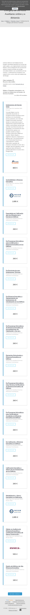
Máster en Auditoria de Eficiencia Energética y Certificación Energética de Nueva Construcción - (14, 531)
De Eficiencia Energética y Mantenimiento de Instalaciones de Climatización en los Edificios (15, 299)
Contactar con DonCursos (19, 601)
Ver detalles (10, 154)
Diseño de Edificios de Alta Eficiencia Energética (14, 567)
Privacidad (7, 601)
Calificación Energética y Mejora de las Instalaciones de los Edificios (15, 469)
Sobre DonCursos (19, 600)
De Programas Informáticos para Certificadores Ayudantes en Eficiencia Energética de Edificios (15, 415)
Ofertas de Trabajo (13, 610)
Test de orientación (20, 603)
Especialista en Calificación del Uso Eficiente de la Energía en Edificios (14, 215)
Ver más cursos (15, 594)
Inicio (2, 21)
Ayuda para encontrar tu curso (15, 605)
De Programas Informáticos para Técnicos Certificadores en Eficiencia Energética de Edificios (15, 385)
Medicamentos (23, 608)
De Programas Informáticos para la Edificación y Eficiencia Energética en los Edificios (15, 243)
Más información (21, 6)
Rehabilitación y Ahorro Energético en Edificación (14, 496)
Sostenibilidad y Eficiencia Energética (14, 181)
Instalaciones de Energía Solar (14, 106)
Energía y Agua (15, 21)
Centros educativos (9, 603)
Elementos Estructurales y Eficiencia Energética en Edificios (14, 357)
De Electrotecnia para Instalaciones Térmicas (13, 271)
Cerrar (15, 8)
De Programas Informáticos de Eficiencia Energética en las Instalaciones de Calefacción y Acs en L (15, 328)
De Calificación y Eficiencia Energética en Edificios (14, 443)
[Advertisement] (15, 46)
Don (7, 600)
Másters (7, 21)
